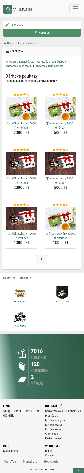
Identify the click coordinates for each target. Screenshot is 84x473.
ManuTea (9, 461)
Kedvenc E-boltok (17, 278)
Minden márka (53, 424)
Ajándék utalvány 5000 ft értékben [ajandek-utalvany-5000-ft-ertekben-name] (60, 125)
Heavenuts (51, 461)
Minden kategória (55, 420)
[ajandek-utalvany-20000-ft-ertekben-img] (21, 108)
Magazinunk (10, 450)
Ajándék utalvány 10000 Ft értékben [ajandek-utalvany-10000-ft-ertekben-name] (21, 236)
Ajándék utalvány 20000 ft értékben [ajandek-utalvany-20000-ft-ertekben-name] (21, 125)
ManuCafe (30, 461)
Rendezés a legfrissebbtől (49, 66)
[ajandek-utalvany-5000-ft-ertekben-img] (60, 108)
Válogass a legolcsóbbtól (20, 61)
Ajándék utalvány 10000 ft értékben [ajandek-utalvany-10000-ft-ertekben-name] (60, 236)
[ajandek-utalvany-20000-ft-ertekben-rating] (21, 95)
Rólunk (49, 450)
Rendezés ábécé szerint (18, 66)
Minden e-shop (53, 429)
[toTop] (78, 470)
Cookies (50, 455)
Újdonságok (52, 433)
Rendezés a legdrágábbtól (52, 61)
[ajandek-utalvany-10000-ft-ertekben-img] (21, 218)
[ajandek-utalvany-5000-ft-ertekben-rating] (60, 95)
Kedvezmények (54, 438)
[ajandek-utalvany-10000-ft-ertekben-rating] (21, 205)
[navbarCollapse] (75, 8)
